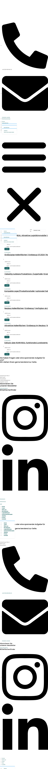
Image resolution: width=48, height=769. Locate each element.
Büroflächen (6, 127)
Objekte (4, 516)
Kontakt (4, 519)
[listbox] (39, 230)
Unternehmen (5, 123)
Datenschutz (3, 501)
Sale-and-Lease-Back (9, 132)
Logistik (3, 764)
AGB (1, 504)
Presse (3, 517)
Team (3, 508)
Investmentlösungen (7, 514)
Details (7, 249)
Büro (3, 762)
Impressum (2, 499)
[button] (24, 180)
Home (3, 121)
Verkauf (5, 130)
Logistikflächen (6, 512)
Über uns (4, 509)
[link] (3, 261)
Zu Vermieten (7, 252)
